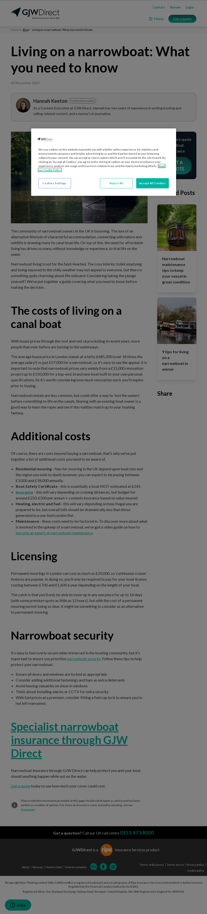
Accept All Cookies (152, 183)
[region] (103, 162)
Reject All (116, 183)
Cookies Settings (54, 183)
